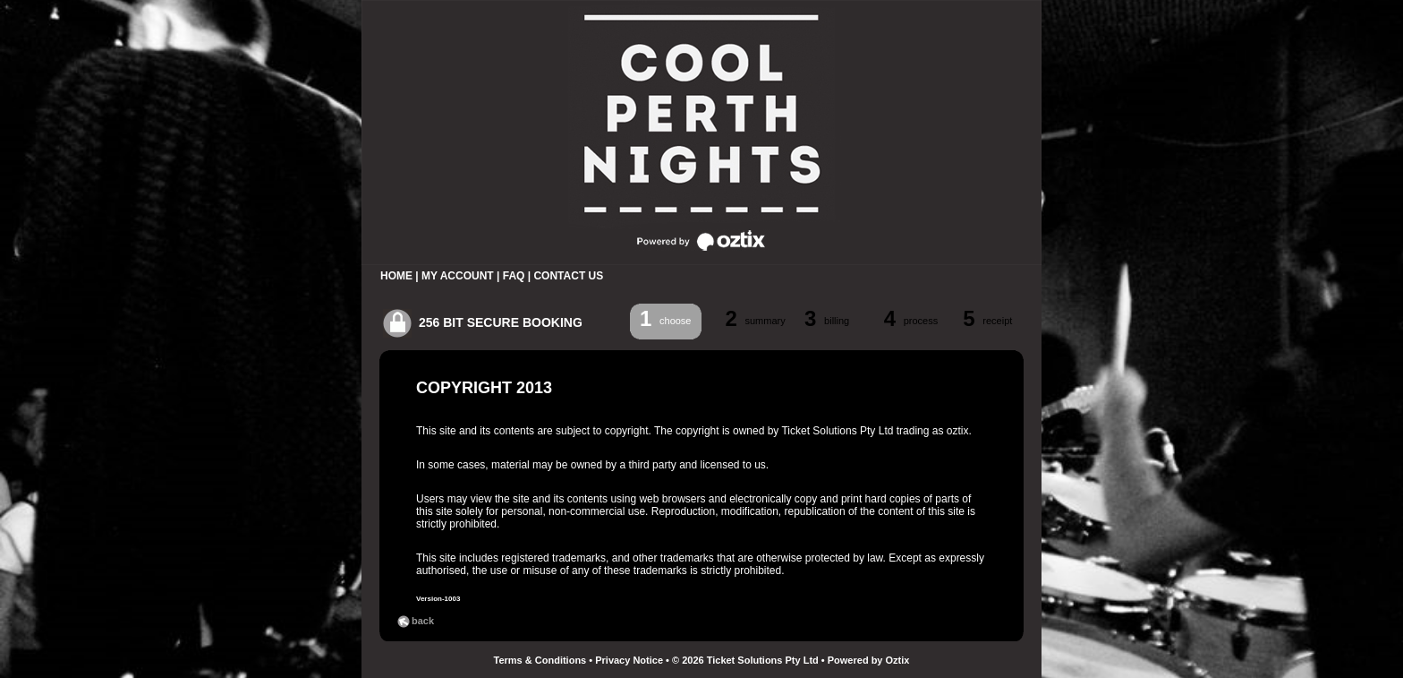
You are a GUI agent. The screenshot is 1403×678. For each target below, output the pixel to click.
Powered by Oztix (869, 660)
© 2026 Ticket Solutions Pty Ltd (745, 660)
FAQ (514, 276)
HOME (396, 276)
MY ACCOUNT (457, 276)
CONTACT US (568, 276)
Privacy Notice (629, 660)
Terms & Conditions (540, 660)
